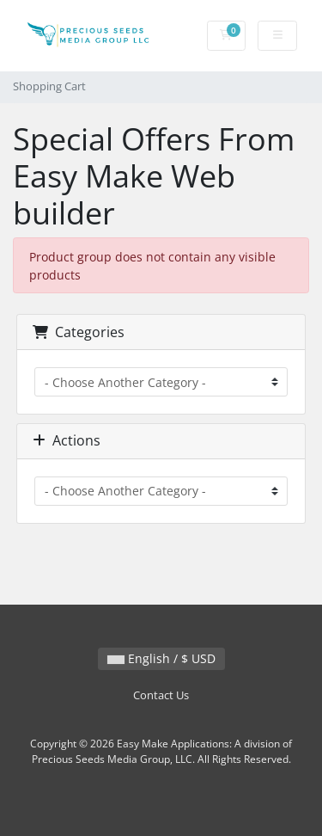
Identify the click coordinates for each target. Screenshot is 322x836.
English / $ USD (161, 658)
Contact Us (161, 695)
